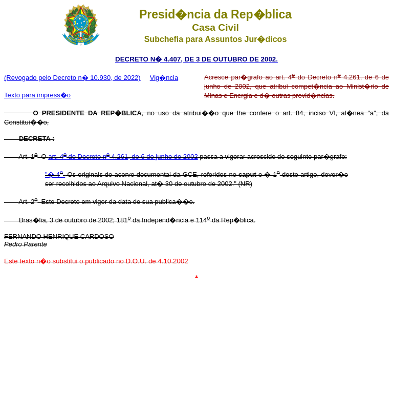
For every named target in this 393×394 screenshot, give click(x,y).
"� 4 (55, 174)
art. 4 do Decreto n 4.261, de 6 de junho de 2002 (123, 156)
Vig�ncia (164, 77)
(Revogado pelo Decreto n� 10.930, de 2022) (72, 77)
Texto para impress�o (37, 95)
